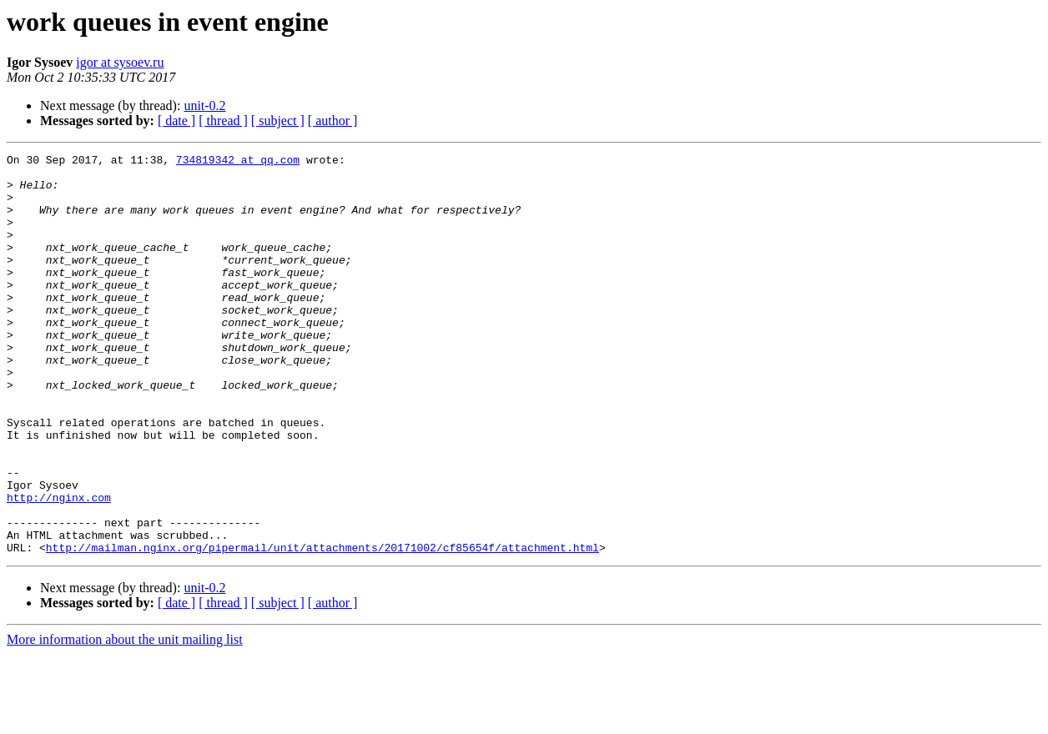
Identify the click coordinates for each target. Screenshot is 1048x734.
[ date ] (176, 120)
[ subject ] (278, 120)
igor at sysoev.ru (120, 62)
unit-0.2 (204, 105)
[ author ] (333, 120)
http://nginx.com (59, 567)
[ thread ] (223, 120)
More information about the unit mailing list (125, 719)
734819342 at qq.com (238, 161)
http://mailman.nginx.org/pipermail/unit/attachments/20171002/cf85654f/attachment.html (322, 627)
